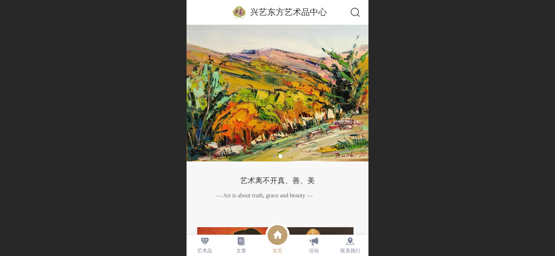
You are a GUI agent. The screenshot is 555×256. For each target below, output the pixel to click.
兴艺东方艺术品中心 (288, 12)
